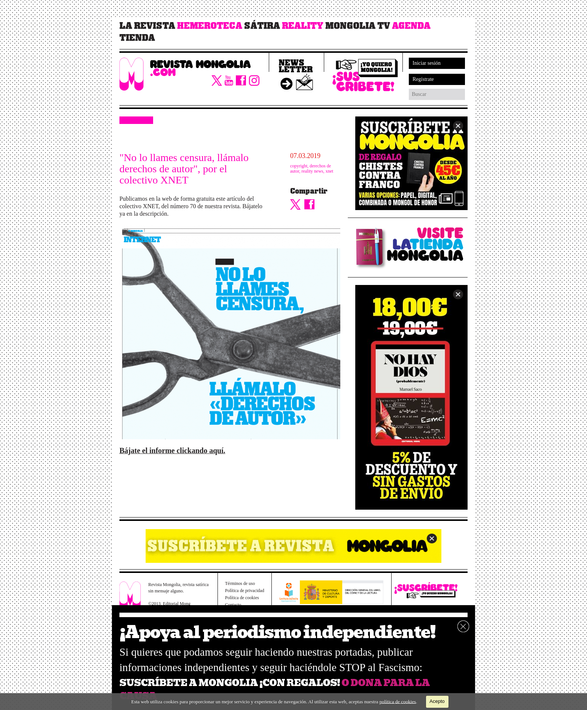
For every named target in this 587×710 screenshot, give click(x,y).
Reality (302, 26)
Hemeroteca (209, 26)
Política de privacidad (244, 590)
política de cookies (398, 701)
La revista (147, 26)
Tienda (137, 38)
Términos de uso (240, 583)
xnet (330, 171)
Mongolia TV (357, 26)
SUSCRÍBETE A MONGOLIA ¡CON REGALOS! (229, 683)
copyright (298, 166)
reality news (312, 171)
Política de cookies (242, 597)
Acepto (436, 701)
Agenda (411, 26)
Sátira (262, 26)
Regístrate (423, 79)
